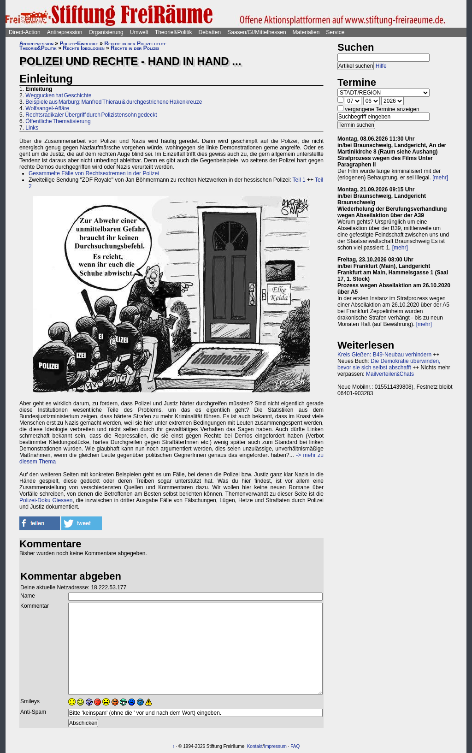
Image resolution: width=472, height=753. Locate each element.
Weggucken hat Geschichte (58, 95)
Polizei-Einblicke (78, 43)
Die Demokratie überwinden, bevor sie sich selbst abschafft (388, 364)
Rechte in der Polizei (135, 48)
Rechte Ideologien (83, 48)
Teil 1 (299, 180)
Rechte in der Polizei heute (135, 43)
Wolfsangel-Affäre (47, 108)
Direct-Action (25, 32)
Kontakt (255, 746)
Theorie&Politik (173, 32)
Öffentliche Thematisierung (57, 121)
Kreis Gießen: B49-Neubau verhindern (384, 354)
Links (31, 128)
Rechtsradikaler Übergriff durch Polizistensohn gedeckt (91, 115)
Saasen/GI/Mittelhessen (256, 32)
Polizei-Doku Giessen (45, 500)
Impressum (275, 746)
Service (335, 32)
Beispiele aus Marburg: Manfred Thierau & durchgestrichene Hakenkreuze (113, 102)
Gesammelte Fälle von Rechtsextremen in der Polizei (94, 173)
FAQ (295, 746)
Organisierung (105, 32)
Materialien (306, 32)
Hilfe (381, 66)
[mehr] (440, 177)
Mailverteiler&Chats (390, 374)
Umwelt (139, 32)
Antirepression (65, 32)
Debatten (210, 32)
